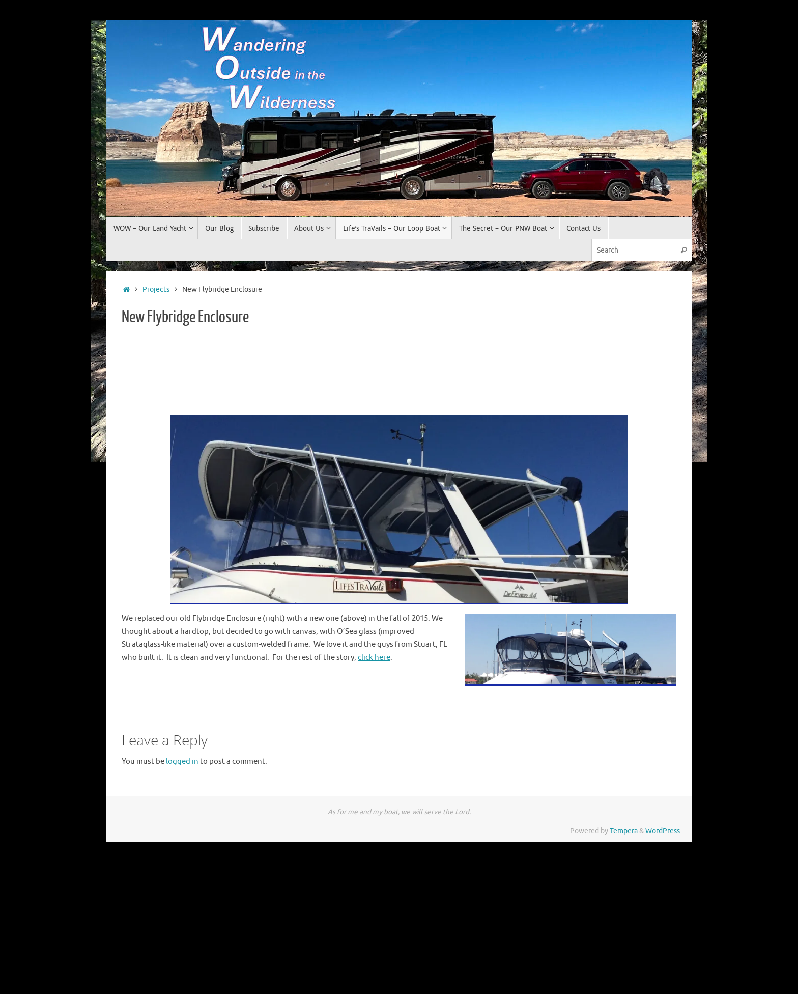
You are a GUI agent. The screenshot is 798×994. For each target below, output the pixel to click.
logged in (182, 761)
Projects (155, 289)
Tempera (624, 830)
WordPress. (663, 830)
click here (374, 657)
